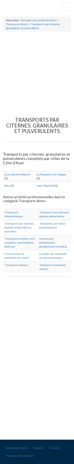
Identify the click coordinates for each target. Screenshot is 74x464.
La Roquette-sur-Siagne (51, 174)
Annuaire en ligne (16, 447)
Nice (7, 185)
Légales (38, 447)
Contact (55, 447)
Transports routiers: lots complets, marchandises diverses (20, 242)
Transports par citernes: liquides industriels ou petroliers (20, 227)
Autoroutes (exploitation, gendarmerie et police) (53, 242)
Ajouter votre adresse (20, 455)
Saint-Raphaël (45, 185)
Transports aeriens (16, 265)
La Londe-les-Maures (17, 174)
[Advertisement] (37, 72)
